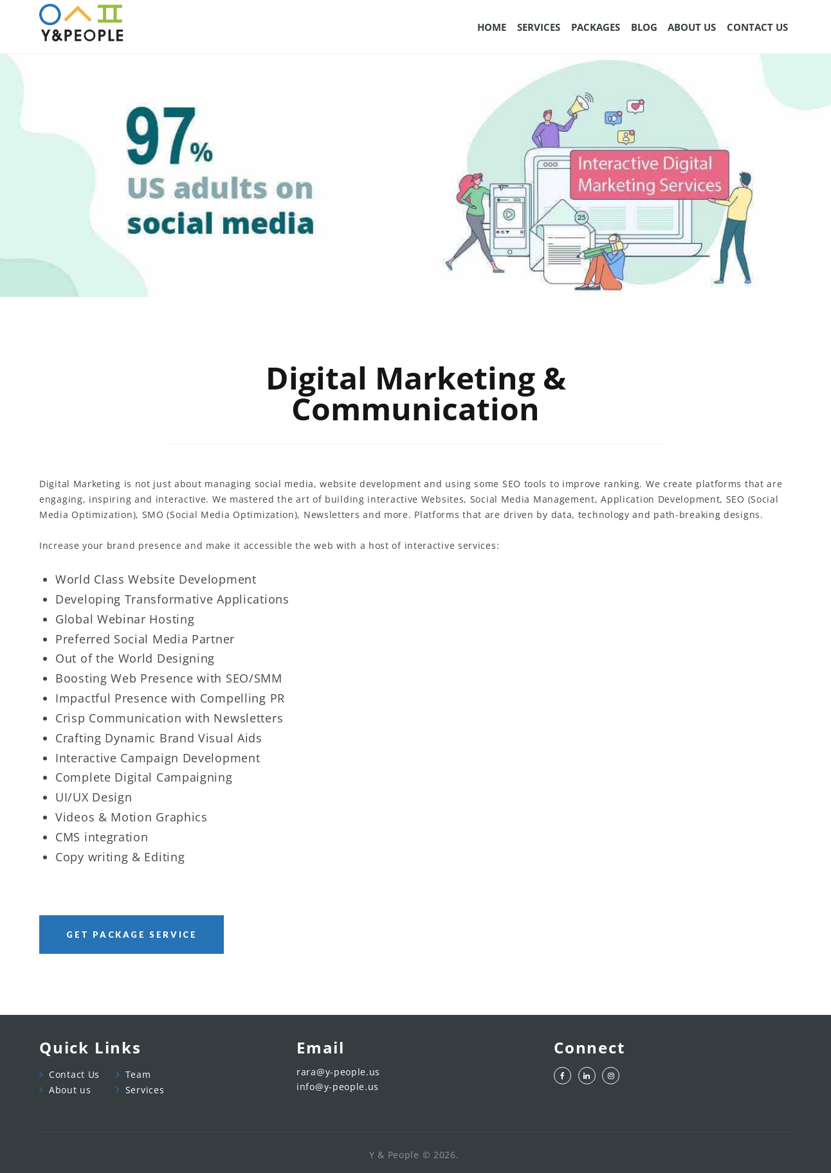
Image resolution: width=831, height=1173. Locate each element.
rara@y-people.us (338, 1072)
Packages (595, 27)
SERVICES (538, 27)
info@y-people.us (338, 1087)
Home (491, 27)
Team (138, 1074)
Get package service (131, 934)
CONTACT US (757, 27)
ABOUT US (692, 27)
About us (70, 1090)
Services (145, 1090)
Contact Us (74, 1074)
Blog (644, 27)
